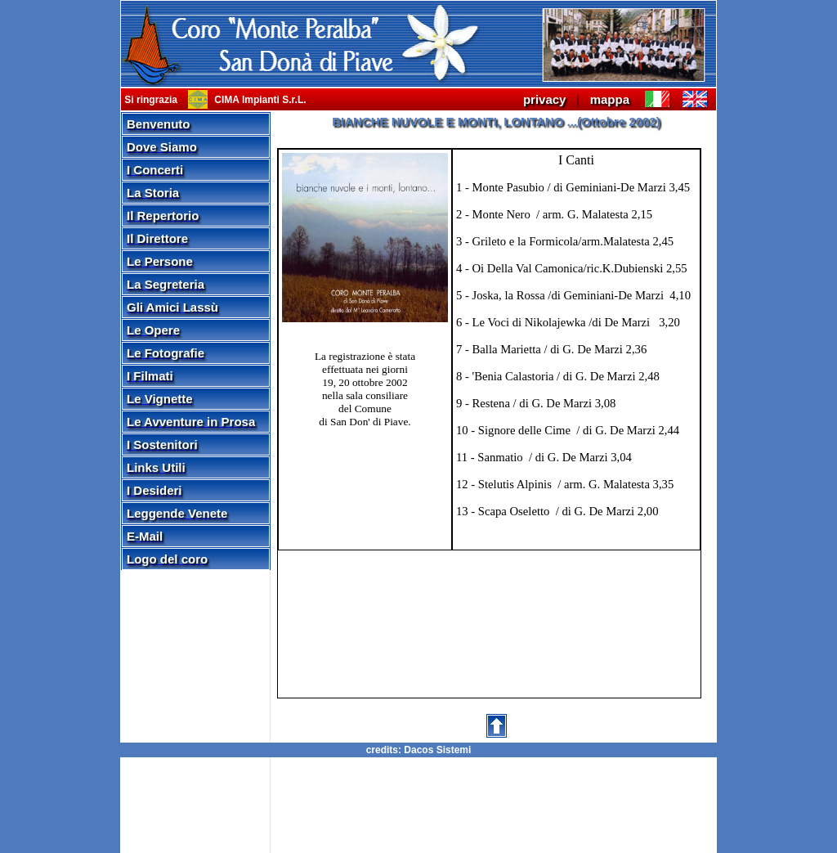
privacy (544, 99)
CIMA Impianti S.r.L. (259, 100)
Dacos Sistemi (437, 750)
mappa (609, 99)
